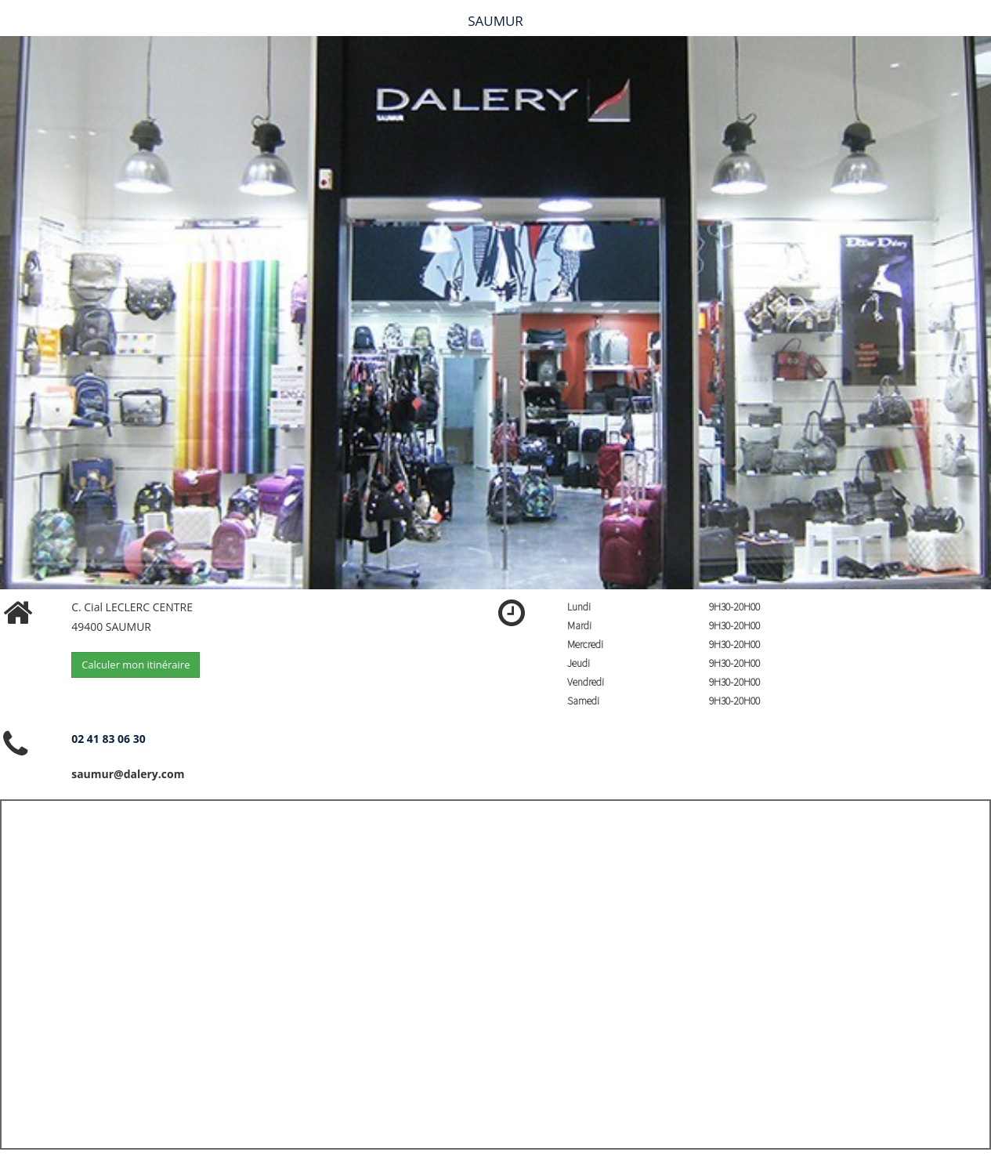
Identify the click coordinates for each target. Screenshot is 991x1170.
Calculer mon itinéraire (135, 664)
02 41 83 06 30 (108, 738)
